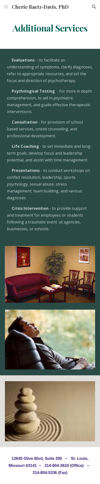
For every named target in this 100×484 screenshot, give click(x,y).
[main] (50, 28)
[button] (6, 6)
